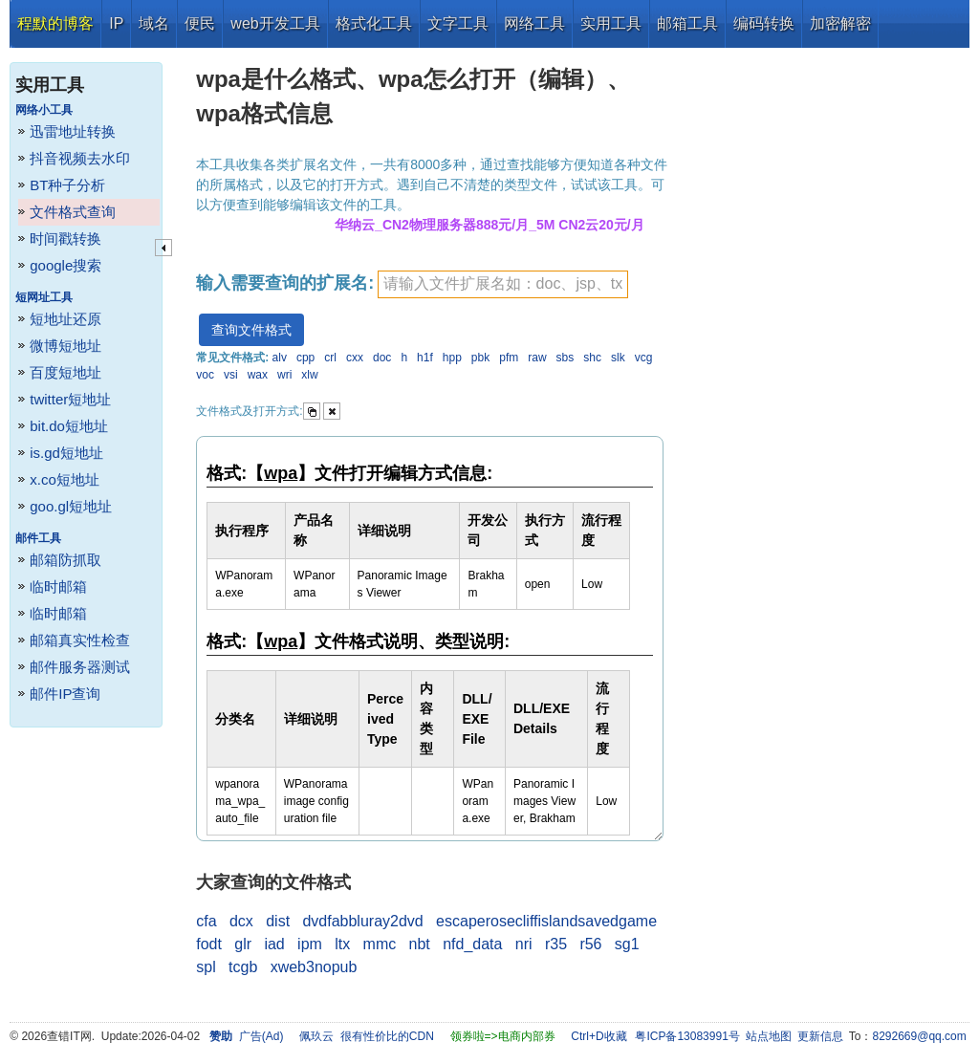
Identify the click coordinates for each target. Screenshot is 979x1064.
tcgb (242, 967)
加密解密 (840, 23)
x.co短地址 (64, 479)
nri (524, 944)
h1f (425, 357)
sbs (565, 357)
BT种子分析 (67, 185)
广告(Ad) (261, 1036)
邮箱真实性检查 (80, 640)
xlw (309, 374)
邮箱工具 (687, 23)
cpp (305, 357)
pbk (480, 357)
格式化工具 (374, 23)
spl (205, 967)
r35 (556, 944)
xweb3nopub (314, 967)
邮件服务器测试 (80, 667)
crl (330, 357)
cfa (206, 921)
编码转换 (763, 23)
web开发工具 (274, 23)
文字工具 (458, 23)
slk (618, 357)
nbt (419, 944)
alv (279, 357)
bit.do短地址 (69, 426)
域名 (154, 23)
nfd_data (472, 944)
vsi (231, 374)
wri (284, 374)
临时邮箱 (58, 586)
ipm (309, 944)
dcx (241, 921)
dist (278, 921)
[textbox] (503, 284)
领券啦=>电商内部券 (502, 1036)
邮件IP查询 (65, 693)
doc (382, 357)
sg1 (627, 944)
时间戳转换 (65, 238)
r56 (590, 944)
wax (258, 374)
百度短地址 (65, 372)
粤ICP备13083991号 (687, 1036)
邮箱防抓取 (65, 560)
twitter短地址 (70, 399)
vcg (644, 357)
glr (242, 944)
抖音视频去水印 (80, 158)
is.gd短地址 (66, 453)
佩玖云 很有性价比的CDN (366, 1036)
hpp (452, 357)
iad (274, 944)
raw (537, 357)
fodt (209, 944)
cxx (354, 357)
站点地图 (769, 1036)
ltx (342, 944)
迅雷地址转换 (73, 131)
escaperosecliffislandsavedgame (546, 921)
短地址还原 (65, 319)
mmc (380, 944)
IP (116, 23)
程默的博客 (55, 23)
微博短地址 (65, 345)
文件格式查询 (73, 212)
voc (205, 374)
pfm (508, 357)
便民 (200, 23)
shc (592, 357)
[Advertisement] (821, 334)
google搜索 (65, 265)
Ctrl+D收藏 (598, 1036)
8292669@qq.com (920, 1036)
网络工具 (534, 23)
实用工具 (611, 23)
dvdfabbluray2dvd (362, 921)
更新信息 (820, 1036)
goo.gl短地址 (71, 506)
